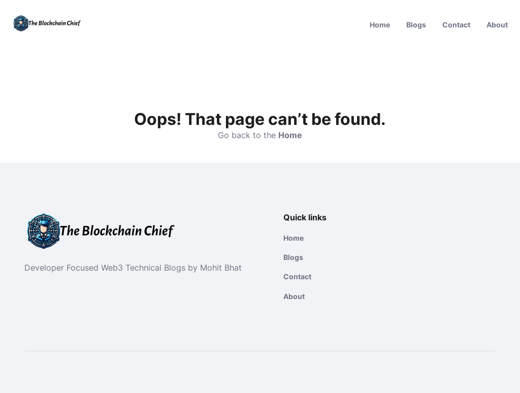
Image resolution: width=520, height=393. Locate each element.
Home (380, 24)
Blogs (416, 24)
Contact (456, 24)
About (497, 24)
